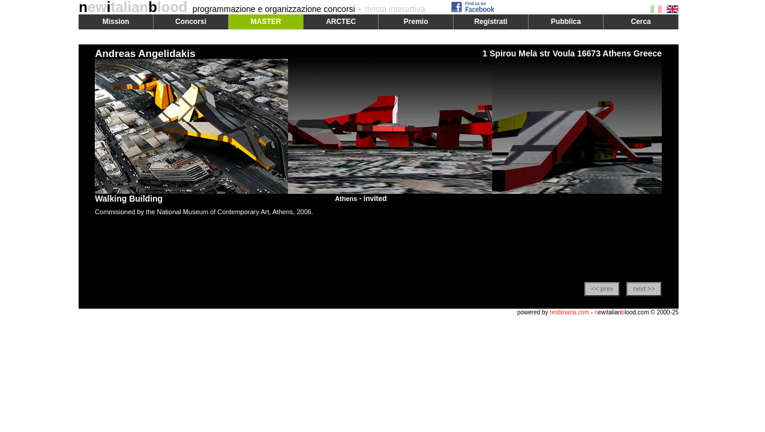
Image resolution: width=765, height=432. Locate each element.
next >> (644, 288)
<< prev (602, 288)
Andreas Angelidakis (145, 53)
